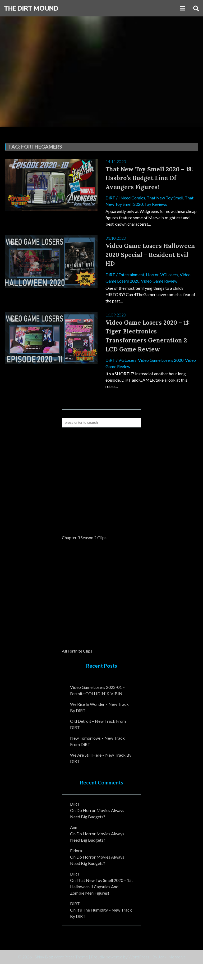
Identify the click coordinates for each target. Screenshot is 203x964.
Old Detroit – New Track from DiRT (98, 724)
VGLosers (169, 274)
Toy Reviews (155, 204)
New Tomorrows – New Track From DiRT (97, 741)
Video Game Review (159, 280)
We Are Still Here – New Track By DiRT (100, 758)
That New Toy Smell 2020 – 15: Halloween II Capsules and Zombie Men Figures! (101, 886)
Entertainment (131, 274)
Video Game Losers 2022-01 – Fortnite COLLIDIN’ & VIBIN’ (97, 690)
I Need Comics (131, 197)
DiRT (110, 197)
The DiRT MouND (31, 8)
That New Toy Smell (165, 197)
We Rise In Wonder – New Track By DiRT (99, 707)
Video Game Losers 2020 (160, 360)
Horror (152, 274)
